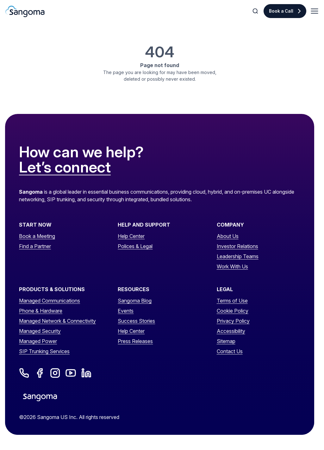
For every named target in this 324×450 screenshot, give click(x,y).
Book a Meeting (37, 236)
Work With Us (232, 266)
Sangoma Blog (135, 300)
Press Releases (135, 341)
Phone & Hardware (40, 311)
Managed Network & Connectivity (57, 321)
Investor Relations (237, 246)
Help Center (131, 236)
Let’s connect (65, 167)
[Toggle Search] (256, 11)
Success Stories (136, 321)
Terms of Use (232, 300)
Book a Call (281, 11)
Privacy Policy (233, 321)
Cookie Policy (232, 311)
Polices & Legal (135, 246)
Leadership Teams (238, 256)
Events (126, 311)
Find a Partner (35, 246)
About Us (228, 236)
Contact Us (230, 351)
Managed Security (40, 331)
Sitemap (226, 341)
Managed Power (38, 341)
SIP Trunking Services (44, 351)
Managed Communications (49, 300)
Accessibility (231, 331)
